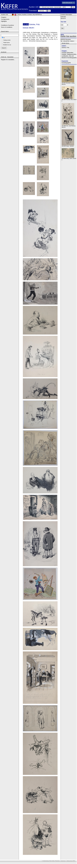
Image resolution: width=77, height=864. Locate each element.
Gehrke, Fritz (65, 47)
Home (19, 14)
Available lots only (7, 44)
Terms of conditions (6, 27)
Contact (30, 14)
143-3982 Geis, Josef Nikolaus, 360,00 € (69, 126)
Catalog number (7, 40)
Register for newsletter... (8, 59)
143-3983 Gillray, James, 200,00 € (69, 158)
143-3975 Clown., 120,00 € (68, 146)
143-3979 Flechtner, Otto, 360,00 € (69, 100)
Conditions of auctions (7, 25)
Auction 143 (4, 14)
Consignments (5, 19)
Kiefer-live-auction (68, 36)
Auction (24, 14)
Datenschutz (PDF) (71, 860)
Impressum (63, 860)
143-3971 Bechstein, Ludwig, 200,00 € (68, 83)
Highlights (4, 21)
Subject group (6, 42)
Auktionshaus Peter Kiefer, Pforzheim (51, 860)
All (4, 37)
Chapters (3, 17)
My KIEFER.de (37, 14)
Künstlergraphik (66, 62)
